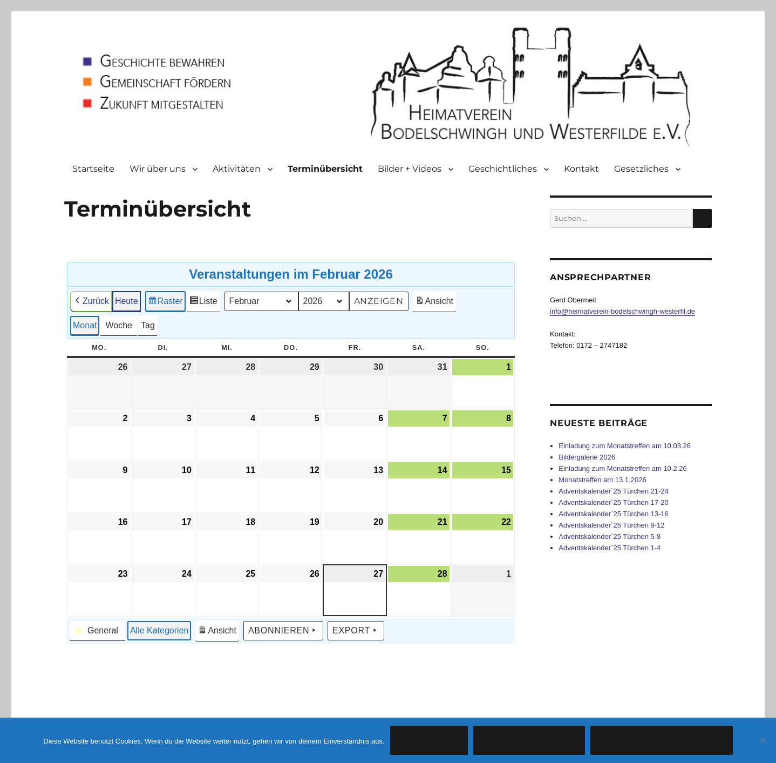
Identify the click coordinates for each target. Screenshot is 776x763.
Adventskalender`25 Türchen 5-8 (610, 536)
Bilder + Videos (409, 169)
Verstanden (429, 740)
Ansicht (435, 303)
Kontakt (581, 169)
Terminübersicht (325, 169)
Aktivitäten (237, 169)
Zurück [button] (91, 301)
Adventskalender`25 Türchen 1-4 (610, 548)
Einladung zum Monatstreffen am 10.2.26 (623, 468)
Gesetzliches (641, 169)
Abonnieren (283, 631)
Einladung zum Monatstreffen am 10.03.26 (625, 446)
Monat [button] (85, 325)
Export (355, 631)
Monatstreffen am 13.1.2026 (602, 480)
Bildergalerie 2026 (587, 457)
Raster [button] (165, 303)
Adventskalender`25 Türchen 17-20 (614, 502)
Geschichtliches (502, 169)
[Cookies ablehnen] (762, 740)
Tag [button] (148, 325)
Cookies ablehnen (529, 740)
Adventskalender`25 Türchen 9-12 (611, 525)
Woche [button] (118, 325)
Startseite (93, 169)
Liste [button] (203, 303)
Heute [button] (126, 301)
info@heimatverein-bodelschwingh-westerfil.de (622, 311)
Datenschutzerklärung (661, 740)
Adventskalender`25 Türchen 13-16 (614, 514)
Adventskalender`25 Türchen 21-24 (614, 491)
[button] (97, 630)
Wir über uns (158, 169)
